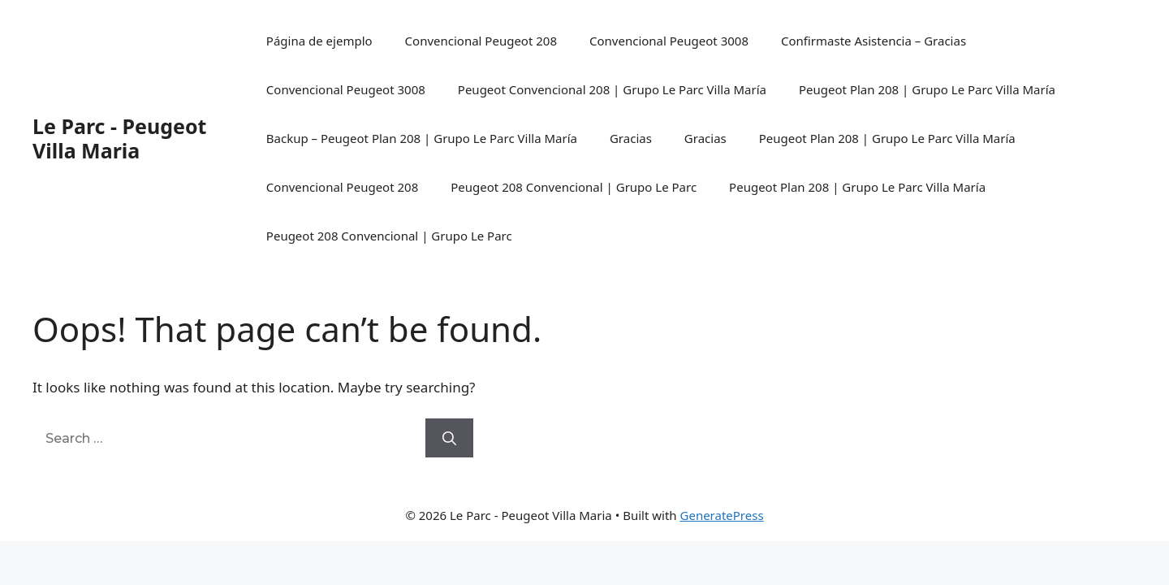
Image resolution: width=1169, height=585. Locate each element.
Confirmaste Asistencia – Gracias (873, 40)
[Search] (449, 437)
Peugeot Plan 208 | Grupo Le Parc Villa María (927, 89)
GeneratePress (722, 515)
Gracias (631, 138)
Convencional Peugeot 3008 (668, 40)
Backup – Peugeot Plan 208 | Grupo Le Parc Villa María (421, 138)
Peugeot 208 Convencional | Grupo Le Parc (574, 187)
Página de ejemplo (319, 40)
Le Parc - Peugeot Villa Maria (119, 138)
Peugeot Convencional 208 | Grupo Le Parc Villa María (612, 89)
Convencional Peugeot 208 (481, 40)
